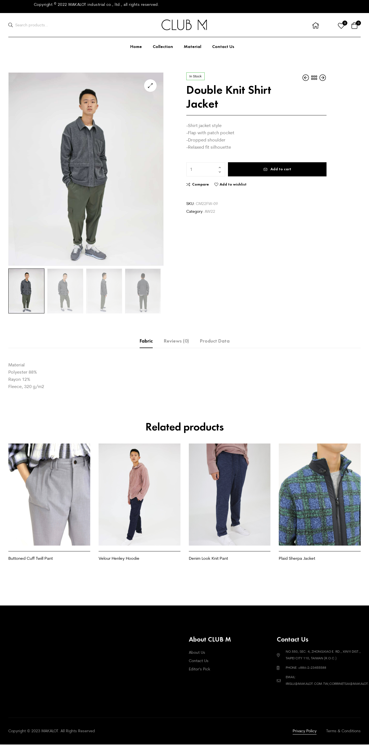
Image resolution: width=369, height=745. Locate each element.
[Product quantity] (205, 169)
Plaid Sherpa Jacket (297, 558)
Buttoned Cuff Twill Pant (30, 558)
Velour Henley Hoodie (119, 558)
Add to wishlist (233, 184)
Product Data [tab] (215, 341)
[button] (150, 85)
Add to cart (280, 169)
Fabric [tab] (146, 341)
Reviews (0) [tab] (176, 341)
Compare (200, 184)
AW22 (210, 211)
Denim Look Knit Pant (208, 558)
